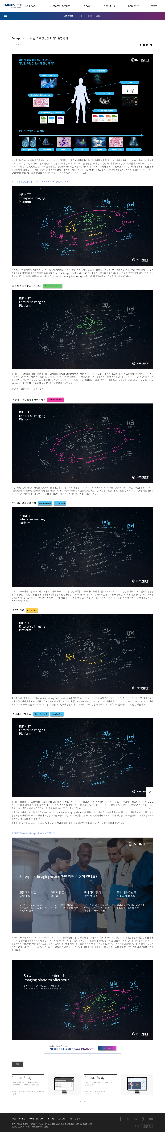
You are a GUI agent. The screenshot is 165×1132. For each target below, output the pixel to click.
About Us (109, 6)
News (87, 6)
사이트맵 (50, 1118)
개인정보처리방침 (18, 1118)
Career (134, 6)
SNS (80, 15)
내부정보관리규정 (36, 1118)
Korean (154, 5)
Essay (98, 15)
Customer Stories (60, 6)
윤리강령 (61, 1118)
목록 (17, 1064)
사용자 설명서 (74, 1118)
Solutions (30, 6)
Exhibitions (69, 15)
